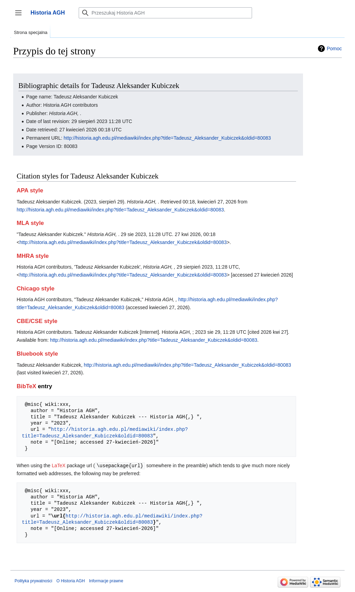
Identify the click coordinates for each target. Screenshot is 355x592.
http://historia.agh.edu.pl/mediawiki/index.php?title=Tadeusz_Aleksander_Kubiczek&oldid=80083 (167, 138)
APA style (30, 190)
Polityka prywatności (33, 580)
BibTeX (26, 386)
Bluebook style (37, 353)
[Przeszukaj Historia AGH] (165, 12)
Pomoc (334, 48)
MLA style (30, 223)
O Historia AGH (71, 580)
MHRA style (33, 256)
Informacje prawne (106, 580)
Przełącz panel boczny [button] (20, 16)
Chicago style (35, 288)
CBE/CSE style (37, 321)
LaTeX (59, 465)
